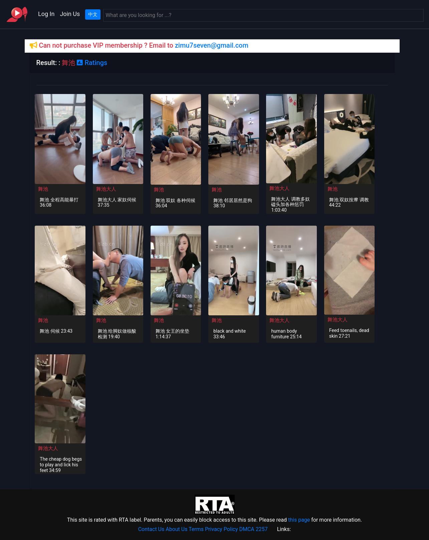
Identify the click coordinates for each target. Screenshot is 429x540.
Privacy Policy (221, 529)
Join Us (70, 13)
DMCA (246, 529)
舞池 (43, 189)
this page (299, 520)
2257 (262, 529)
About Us (176, 529)
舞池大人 (106, 189)
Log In (46, 13)
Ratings (92, 63)
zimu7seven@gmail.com (211, 45)
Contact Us (151, 529)
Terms (196, 529)
